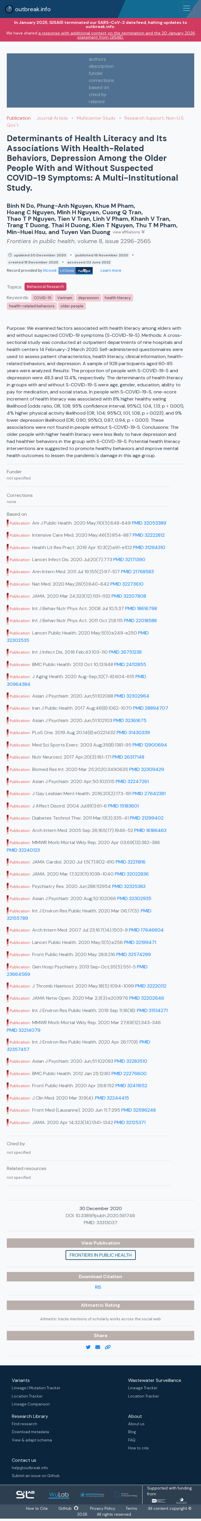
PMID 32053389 (149, 523)
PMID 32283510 (131, 1061)
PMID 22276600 (129, 1073)
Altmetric (93, 1305)
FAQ (131, 1440)
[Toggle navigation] (186, 8)
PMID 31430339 (133, 732)
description (101, 66)
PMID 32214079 (23, 1030)
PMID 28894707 (150, 708)
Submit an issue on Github (36, 1475)
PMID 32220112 (150, 986)
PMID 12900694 (150, 745)
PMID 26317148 (128, 757)
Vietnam (64, 297)
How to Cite (35, 1508)
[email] (100, 1347)
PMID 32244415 (112, 1098)
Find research (24, 1423)
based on (99, 87)
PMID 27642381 (149, 793)
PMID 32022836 (132, 874)
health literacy (118, 297)
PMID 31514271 (152, 1010)
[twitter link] (90, 1347)
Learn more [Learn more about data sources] (110, 270)
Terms (134, 1508)
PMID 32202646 (146, 998)
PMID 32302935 (134, 898)
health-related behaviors (32, 306)
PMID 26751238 (125, 652)
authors (97, 59)
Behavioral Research (45, 286)
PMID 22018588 (140, 620)
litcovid (68, 270)
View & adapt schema (32, 1440)
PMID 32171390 (129, 559)
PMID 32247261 (132, 781)
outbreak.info (28, 9)
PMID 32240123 (23, 850)
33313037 (107, 1223)
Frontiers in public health (101, 1255)
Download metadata (30, 1431)
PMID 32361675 (129, 720)
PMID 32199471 (140, 942)
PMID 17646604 (146, 930)
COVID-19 (42, 297)
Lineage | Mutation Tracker (36, 1387)
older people (72, 306)
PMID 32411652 (131, 1085)
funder (96, 73)
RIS (98, 1287)
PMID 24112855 (130, 664)
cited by (98, 94)
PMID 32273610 (126, 584)
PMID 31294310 (149, 547)
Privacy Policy (104, 1508)
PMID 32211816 (131, 862)
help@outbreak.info (30, 1467)
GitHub (68, 1508)
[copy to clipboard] (110, 1347)
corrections (101, 80)
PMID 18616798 (141, 608)
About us (136, 1423)
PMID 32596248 (138, 1110)
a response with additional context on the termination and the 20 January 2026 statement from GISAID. (116, 35)
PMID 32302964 (132, 696)
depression (88, 297)
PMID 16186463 (150, 830)
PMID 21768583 (137, 571)
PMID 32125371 (130, 1122)
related (96, 101)
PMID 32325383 (129, 886)
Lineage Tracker (143, 1387)
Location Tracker (27, 1396)
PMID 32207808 (129, 596)
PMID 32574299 (133, 954)
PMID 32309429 (146, 769)
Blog (132, 1431)
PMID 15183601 (123, 806)
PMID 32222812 (149, 535)
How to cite (138, 1448)
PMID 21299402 (147, 818)
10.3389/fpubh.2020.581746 (105, 1215)
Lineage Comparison (31, 1404)
